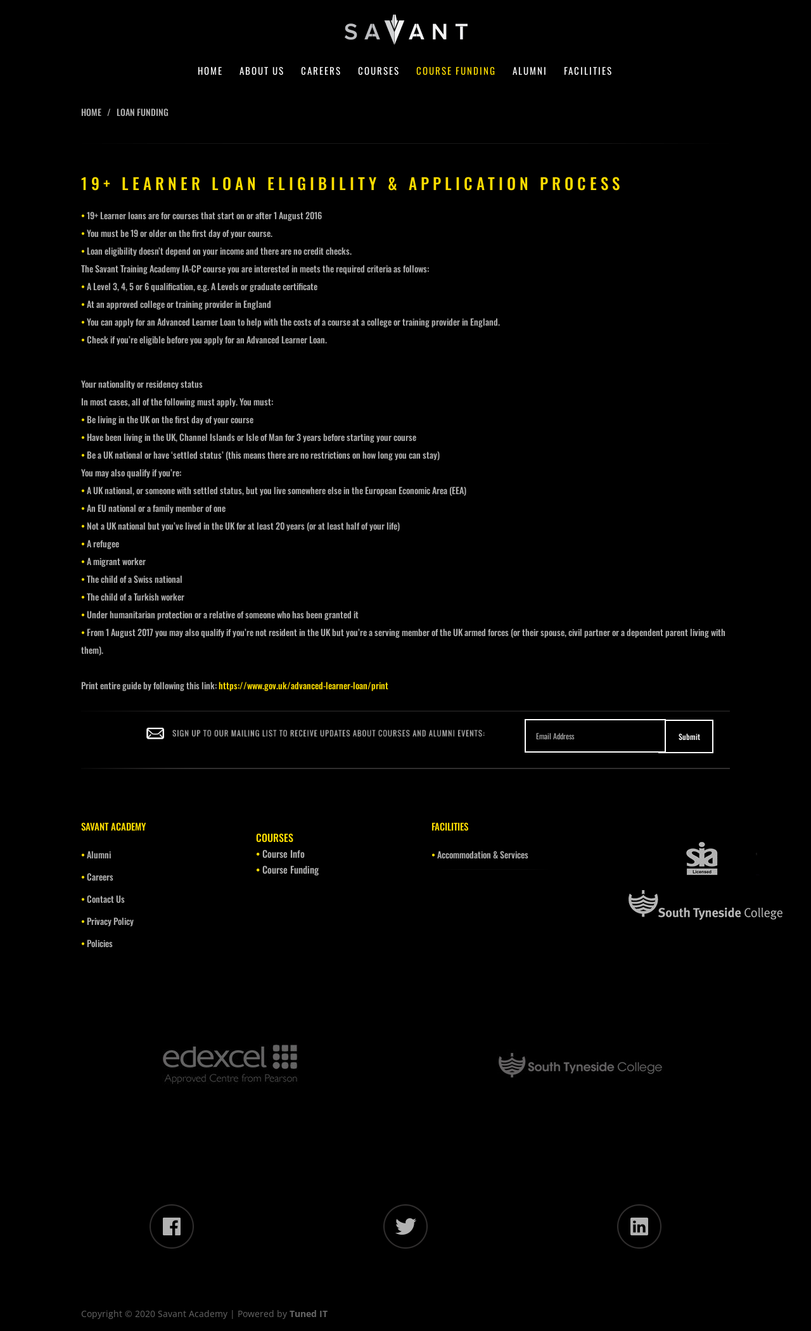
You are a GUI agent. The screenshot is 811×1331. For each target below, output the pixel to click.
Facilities (588, 71)
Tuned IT (309, 1314)
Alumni (530, 71)
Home (210, 71)
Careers (321, 71)
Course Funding (456, 71)
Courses (379, 71)
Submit (689, 736)
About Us (261, 71)
